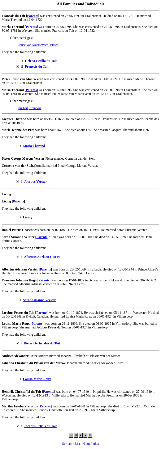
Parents (32, 16)
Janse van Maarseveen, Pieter (38, 45)
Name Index (90, 443)
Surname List (71, 443)
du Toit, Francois (29, 108)
